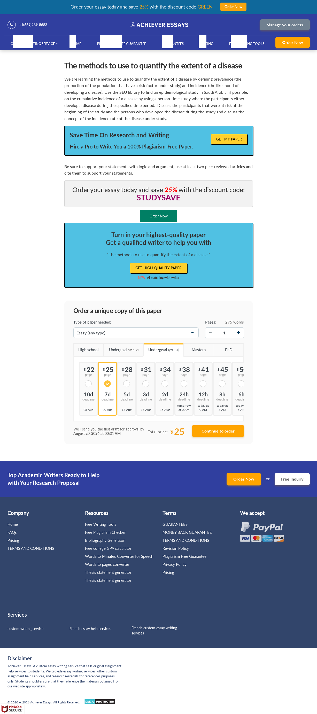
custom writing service (25, 628)
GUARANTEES (173, 44)
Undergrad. (120, 348)
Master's (194, 348)
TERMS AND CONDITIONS (31, 548)
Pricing (206, 44)
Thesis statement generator (108, 572)
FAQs (12, 532)
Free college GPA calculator (108, 548)
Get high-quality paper (158, 268)
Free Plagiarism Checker (105, 532)
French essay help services (90, 628)
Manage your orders (284, 24)
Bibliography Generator (105, 540)
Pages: (210, 322)
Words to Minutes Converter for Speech (119, 556)
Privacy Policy (175, 564)
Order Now (292, 42)
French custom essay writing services (154, 630)
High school (86, 348)
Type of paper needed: (92, 322)
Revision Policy (176, 548)
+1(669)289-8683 (33, 24)
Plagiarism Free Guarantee (121, 44)
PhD (223, 348)
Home (76, 44)
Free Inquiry (292, 478)
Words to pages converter (107, 564)
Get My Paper (229, 139)
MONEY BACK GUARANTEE (187, 532)
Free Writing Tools (246, 44)
